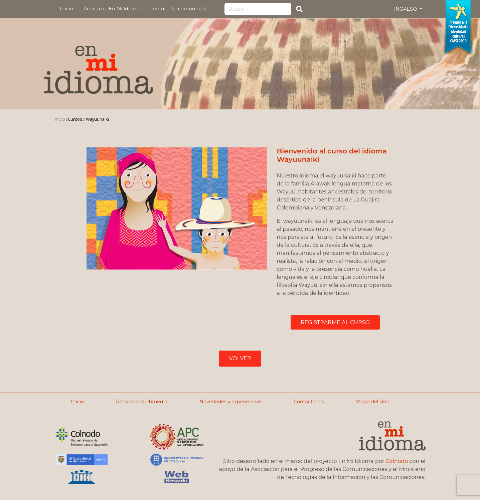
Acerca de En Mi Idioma (112, 9)
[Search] (257, 9)
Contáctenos (309, 402)
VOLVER (240, 358)
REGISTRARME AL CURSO (335, 322)
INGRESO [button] (406, 9)
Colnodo (396, 461)
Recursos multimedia (141, 402)
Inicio (66, 9)
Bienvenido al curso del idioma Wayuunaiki (332, 155)
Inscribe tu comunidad (178, 9)
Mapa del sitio (372, 402)
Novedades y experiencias (230, 402)
